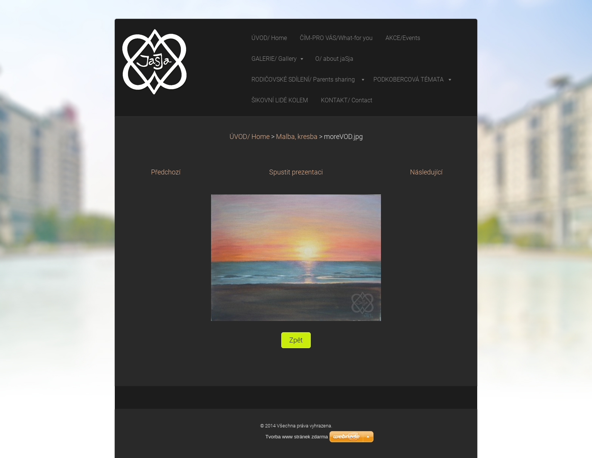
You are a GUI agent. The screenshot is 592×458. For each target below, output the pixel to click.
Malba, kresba (297, 136)
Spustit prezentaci (296, 172)
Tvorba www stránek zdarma (296, 436)
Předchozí (165, 172)
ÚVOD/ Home (250, 136)
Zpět (296, 340)
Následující (426, 172)
